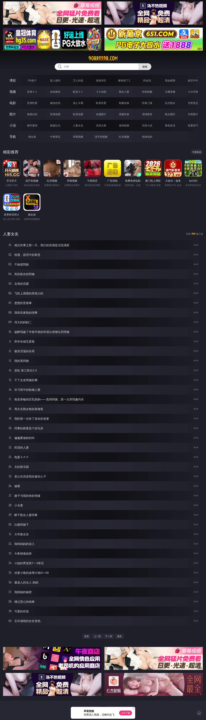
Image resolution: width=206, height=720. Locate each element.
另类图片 (193, 114)
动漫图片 (101, 114)
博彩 (12, 80)
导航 (12, 136)
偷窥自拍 (32, 114)
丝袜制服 (147, 91)
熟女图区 (170, 114)
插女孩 (32, 136)
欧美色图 (78, 114)
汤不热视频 (101, 136)
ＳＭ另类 (193, 91)
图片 (12, 114)
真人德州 (55, 80)
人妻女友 (78, 125)
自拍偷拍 (55, 91)
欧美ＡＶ (78, 91)
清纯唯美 (147, 114)
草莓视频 (78, 136)
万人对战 (78, 80)
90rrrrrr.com (103, 58)
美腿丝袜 (124, 114)
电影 (12, 103)
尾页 (119, 636)
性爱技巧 (193, 125)
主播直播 (170, 91)
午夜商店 (55, 136)
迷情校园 (124, 125)
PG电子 (32, 80)
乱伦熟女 (170, 103)
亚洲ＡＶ (32, 91)
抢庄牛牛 (193, 80)
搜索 (144, 66)
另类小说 (147, 125)
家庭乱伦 (55, 125)
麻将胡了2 (124, 80)
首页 (86, 636)
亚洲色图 (55, 114)
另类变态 (193, 103)
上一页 (97, 636)
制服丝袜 (124, 103)
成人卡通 (78, 103)
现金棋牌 (170, 80)
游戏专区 (101, 80)
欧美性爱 (101, 103)
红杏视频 (124, 136)
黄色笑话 (170, 125)
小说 (12, 125)
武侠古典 (101, 125)
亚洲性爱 (32, 103)
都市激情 (32, 125)
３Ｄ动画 (101, 91)
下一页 (108, 636)
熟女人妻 (124, 91)
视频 (12, 91)
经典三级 (147, 103)
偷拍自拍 (55, 103)
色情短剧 (147, 136)
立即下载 (125, 712)
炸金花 (147, 80)
